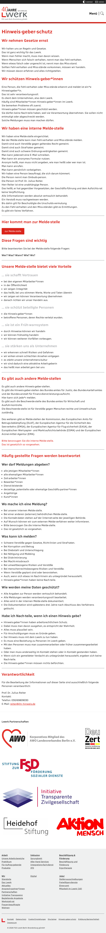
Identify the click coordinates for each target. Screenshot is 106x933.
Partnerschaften (9, 891)
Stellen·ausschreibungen (71, 879)
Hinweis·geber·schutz (67, 918)
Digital (33, 875)
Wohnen (6, 906)
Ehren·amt (64, 885)
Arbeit (5, 855)
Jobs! (62, 875)
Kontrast (88, 2)
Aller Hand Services (39, 861)
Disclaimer (52, 918)
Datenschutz (21, 918)
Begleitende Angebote (12, 897)
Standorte (6, 879)
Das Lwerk (6, 882)
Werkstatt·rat (8, 900)
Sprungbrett (36, 858)
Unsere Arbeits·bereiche (13, 858)
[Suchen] (102, 13)
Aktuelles (6, 885)
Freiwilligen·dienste (68, 882)
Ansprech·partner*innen (13, 888)
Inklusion (35, 855)
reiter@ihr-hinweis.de (22, 703)
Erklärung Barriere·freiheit (88, 918)
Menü (93, 13)
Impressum (12, 922)
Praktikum (7, 861)
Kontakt (99, 2)
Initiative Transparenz (12, 894)
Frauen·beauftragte (11, 903)
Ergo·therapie (65, 867)
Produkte (6, 867)
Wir (3, 875)
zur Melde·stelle (13, 231)
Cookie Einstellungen (37, 918)
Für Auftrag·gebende (11, 864)
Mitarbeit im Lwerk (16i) (70, 888)
